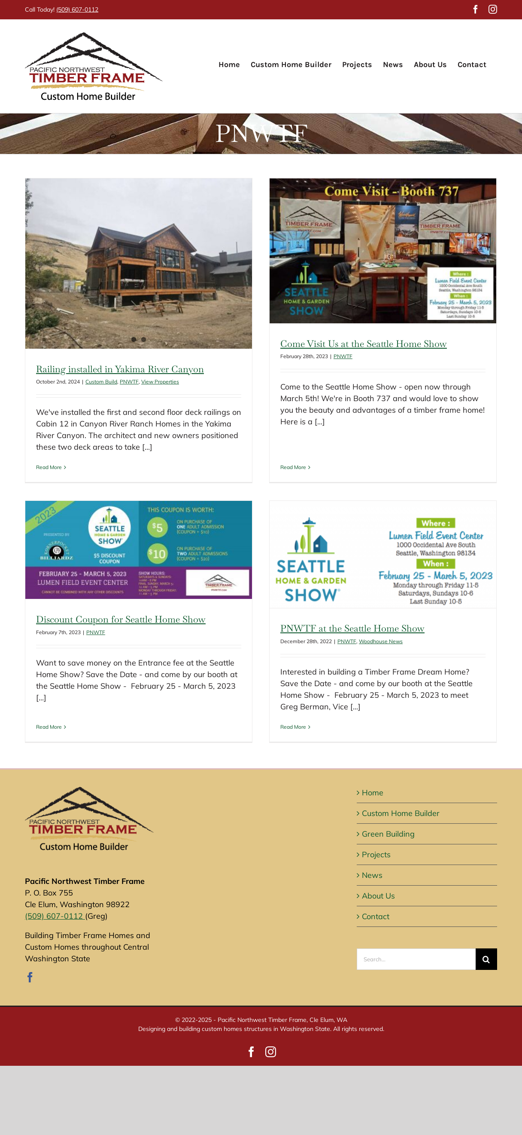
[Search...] (416, 956)
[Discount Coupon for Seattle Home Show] (190, 499)
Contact (375, 913)
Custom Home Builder (401, 810)
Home (372, 789)
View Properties (160, 381)
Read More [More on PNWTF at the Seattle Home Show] (254, 726)
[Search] (486, 956)
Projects (376, 851)
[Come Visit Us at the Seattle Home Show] (370, 250)
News (372, 872)
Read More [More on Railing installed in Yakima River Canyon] (49, 467)
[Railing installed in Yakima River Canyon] (138, 263)
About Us (378, 893)
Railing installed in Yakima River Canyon (120, 369)
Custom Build (101, 381)
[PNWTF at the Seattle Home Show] (344, 553)
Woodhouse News (342, 640)
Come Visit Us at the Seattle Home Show (351, 343)
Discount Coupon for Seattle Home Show (173, 568)
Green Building (388, 831)
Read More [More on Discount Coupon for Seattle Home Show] (101, 666)
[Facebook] (30, 974)
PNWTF (129, 381)
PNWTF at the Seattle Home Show (314, 628)
